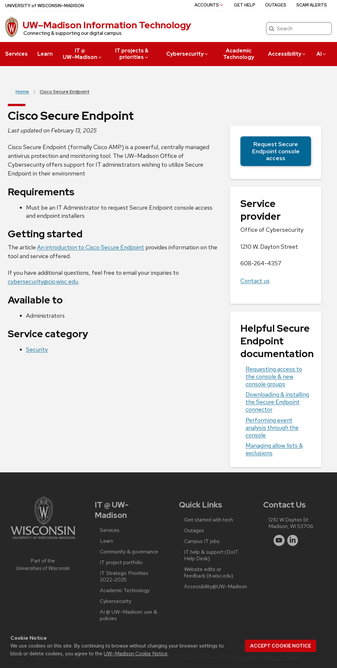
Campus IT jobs (202, 541)
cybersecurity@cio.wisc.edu (43, 281)
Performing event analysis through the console (272, 427)
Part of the (43, 565)
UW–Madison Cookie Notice (136, 653)
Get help (244, 5)
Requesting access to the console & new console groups (274, 376)
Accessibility (287, 53)
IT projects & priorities (132, 54)
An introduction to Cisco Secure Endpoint (90, 247)
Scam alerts (311, 5)
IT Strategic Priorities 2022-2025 (124, 576)
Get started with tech (208, 520)
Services (16, 53)
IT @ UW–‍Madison (82, 54)
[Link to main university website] (42, 540)
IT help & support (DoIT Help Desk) (211, 555)
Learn (45, 53)
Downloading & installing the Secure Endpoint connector (277, 401)
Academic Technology (238, 54)
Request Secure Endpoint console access (276, 151)
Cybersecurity (187, 53)
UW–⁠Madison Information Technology (107, 25)
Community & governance (129, 552)
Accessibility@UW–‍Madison (215, 586)
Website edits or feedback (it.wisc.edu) (208, 572)
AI (322, 53)
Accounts (209, 5)
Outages (275, 5)
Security (37, 349)
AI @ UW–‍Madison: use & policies (128, 615)
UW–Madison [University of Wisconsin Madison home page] (44, 5)
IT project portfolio (121, 562)
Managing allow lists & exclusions (274, 449)
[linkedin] (292, 540)
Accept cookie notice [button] (280, 646)
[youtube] (279, 540)
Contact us (255, 281)
